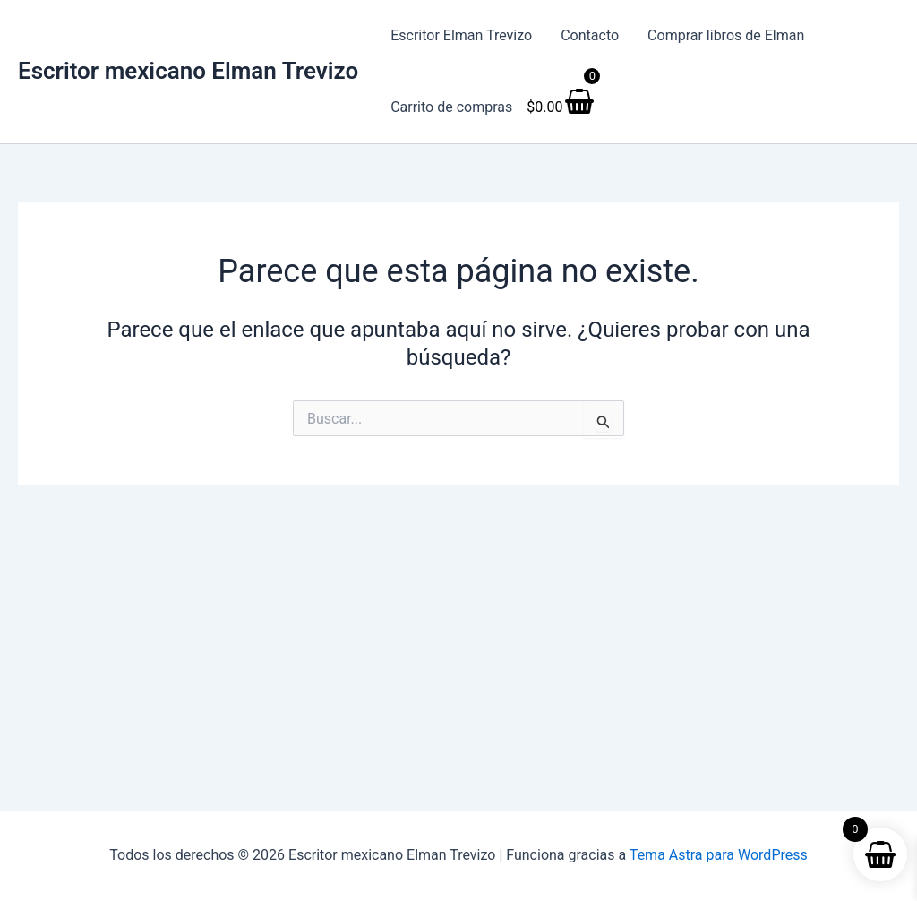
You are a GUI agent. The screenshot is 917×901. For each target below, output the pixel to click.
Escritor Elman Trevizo (461, 35)
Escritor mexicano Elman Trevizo (188, 70)
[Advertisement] (458, 618)
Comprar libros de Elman (725, 35)
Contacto (590, 35)
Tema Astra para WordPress (719, 854)
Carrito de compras (451, 107)
